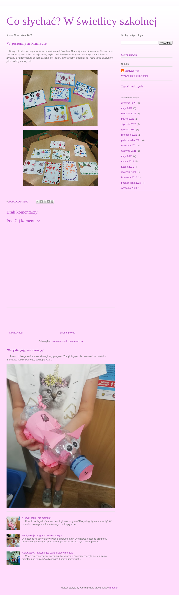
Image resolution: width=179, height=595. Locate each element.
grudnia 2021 (128, 129)
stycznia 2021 (128, 172)
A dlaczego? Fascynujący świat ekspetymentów (47, 552)
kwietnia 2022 (128, 113)
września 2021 (129, 145)
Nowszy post (16, 332)
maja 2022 (127, 108)
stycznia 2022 (128, 124)
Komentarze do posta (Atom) (67, 341)
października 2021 (131, 140)
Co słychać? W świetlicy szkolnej (82, 21)
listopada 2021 (129, 134)
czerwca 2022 (128, 103)
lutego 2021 (127, 166)
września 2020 (129, 188)
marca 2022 (127, 118)
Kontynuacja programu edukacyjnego (42, 535)
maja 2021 (127, 156)
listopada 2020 (129, 177)
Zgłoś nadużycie (132, 86)
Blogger (113, 587)
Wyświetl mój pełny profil (134, 75)
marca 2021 (127, 161)
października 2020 (131, 182)
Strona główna (67, 332)
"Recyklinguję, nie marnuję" (25, 350)
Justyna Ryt (132, 71)
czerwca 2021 (128, 150)
